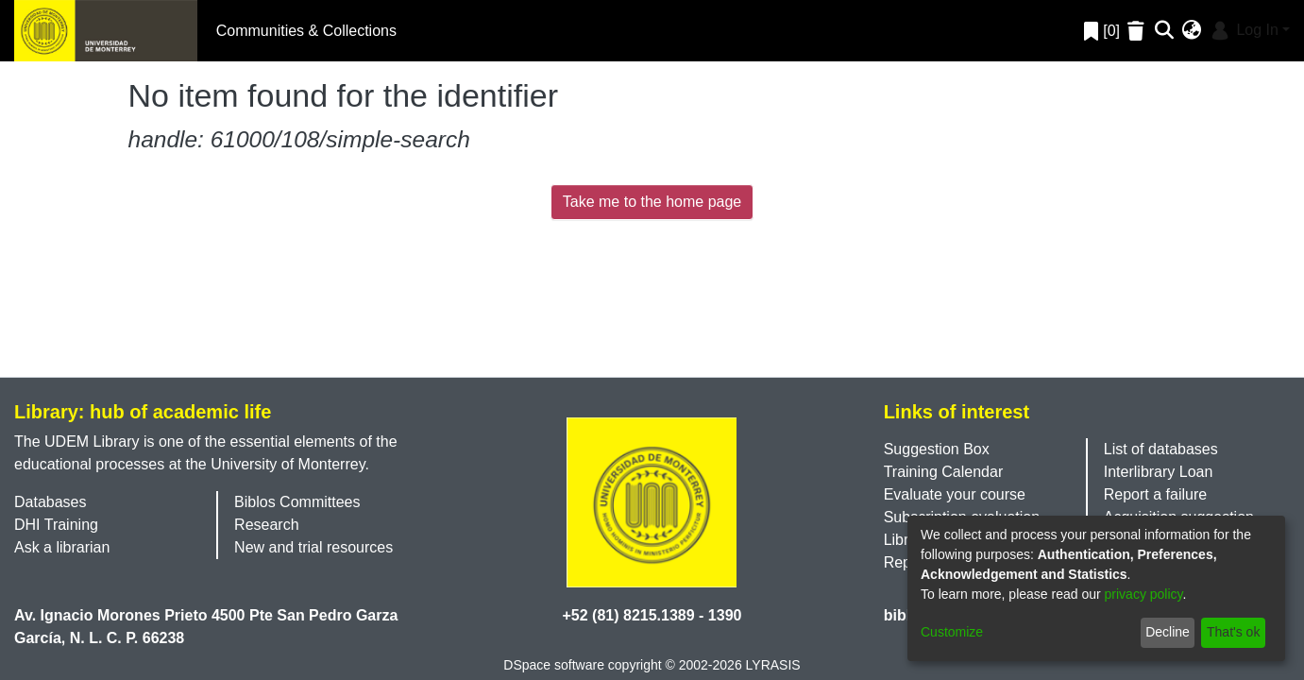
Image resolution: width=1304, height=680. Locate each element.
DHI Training (56, 525)
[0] (1102, 31)
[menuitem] (1192, 31)
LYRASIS (773, 664)
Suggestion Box (937, 449)
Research (266, 525)
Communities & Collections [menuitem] (306, 31)
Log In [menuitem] (1243, 30)
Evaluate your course (954, 494)
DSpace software (553, 664)
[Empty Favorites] (1138, 30)
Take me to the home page (652, 202)
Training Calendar (944, 472)
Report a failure (1155, 494)
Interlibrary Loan (1158, 472)
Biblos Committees (297, 502)
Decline (1167, 631)
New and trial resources (313, 547)
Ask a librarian (62, 547)
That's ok (1233, 631)
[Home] (105, 30)
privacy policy (1144, 594)
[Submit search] (1165, 31)
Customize (952, 631)
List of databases (1161, 449)
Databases (50, 502)
